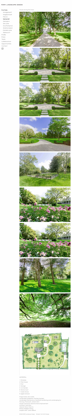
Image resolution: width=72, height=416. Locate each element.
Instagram (8, 48)
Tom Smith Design (44, 414)
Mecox (5, 17)
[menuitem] (8, 21)
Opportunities (6, 43)
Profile (4, 35)
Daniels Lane (7, 30)
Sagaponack (7, 14)
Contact (4, 46)
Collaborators (6, 41)
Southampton (8, 26)
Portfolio (5, 10)
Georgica (6, 21)
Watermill (6, 19)
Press (3, 37)
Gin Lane (6, 23)
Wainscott (6, 32)
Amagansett (7, 12)
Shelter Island (7, 28)
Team (3, 39)
